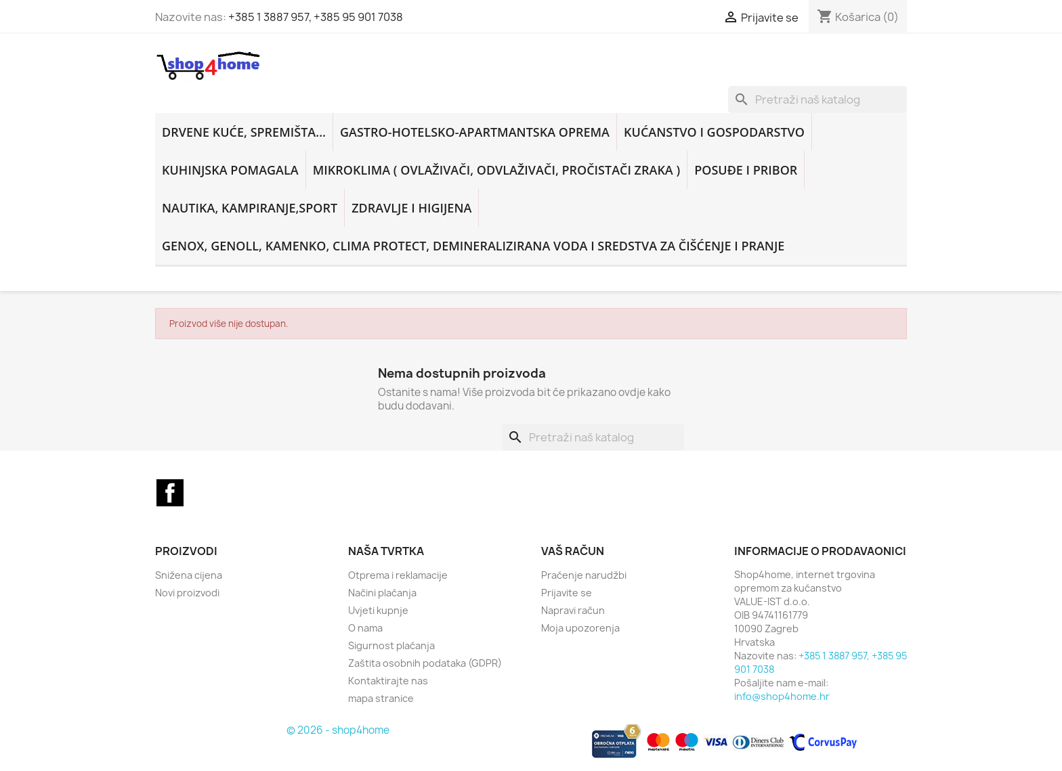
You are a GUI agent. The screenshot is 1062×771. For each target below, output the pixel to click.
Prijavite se (566, 592)
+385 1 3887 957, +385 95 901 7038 (315, 16)
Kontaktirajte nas (388, 680)
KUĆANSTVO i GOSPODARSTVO (714, 132)
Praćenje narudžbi (583, 575)
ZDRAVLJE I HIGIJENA (411, 208)
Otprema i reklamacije (398, 575)
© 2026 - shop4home (337, 730)
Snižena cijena (188, 575)
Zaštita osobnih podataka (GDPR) (425, 663)
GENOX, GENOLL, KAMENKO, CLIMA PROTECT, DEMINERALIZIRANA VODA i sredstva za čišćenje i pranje (473, 246)
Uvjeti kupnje (378, 610)
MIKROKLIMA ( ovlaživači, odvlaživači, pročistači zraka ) (496, 170)
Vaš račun (572, 551)
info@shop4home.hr (782, 696)
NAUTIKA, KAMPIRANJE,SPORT (249, 208)
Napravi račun (573, 610)
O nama (365, 627)
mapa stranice (381, 698)
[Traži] (817, 99)
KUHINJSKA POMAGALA (230, 170)
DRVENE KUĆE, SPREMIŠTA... (244, 132)
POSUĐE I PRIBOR (745, 170)
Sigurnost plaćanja (391, 645)
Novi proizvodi (187, 592)
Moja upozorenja (580, 627)
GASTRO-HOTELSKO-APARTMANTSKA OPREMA (475, 132)
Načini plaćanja (382, 592)
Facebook (170, 492)
